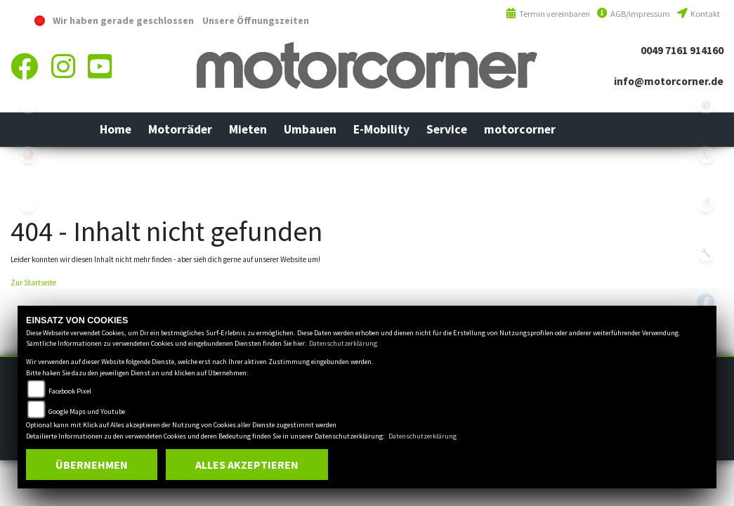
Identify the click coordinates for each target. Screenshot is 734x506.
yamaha (28, 155)
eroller (28, 204)
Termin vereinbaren (547, 13)
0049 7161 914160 (682, 50)
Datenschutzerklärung (343, 343)
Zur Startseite (33, 282)
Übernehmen (91, 465)
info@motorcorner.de (668, 81)
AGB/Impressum (633, 13)
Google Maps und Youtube (86, 411)
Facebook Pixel (69, 391)
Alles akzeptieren (247, 465)
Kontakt (698, 13)
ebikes (28, 105)
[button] (180, 129)
